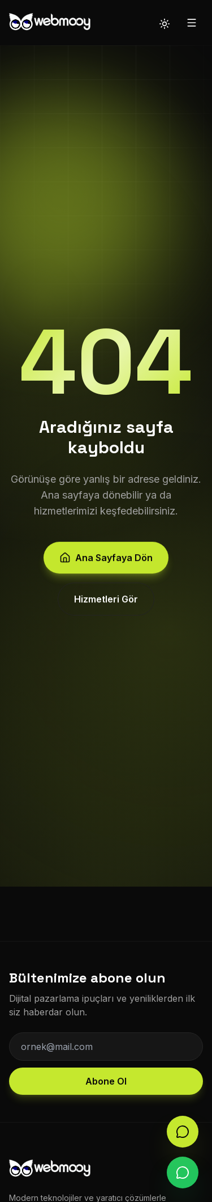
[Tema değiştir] (164, 22)
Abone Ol (106, 1081)
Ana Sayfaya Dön (106, 560)
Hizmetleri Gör (106, 601)
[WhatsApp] (182, 1172)
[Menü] (191, 22)
